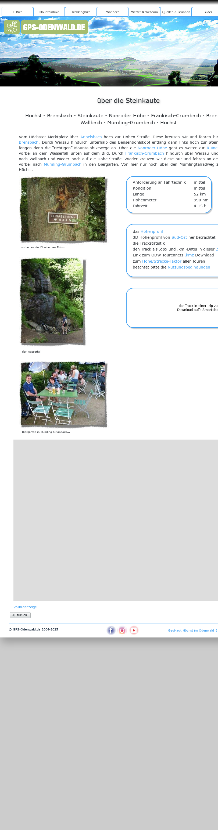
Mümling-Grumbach (62, 164)
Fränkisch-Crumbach (144, 153)
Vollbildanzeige (25, 607)
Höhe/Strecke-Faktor (161, 261)
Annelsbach (91, 137)
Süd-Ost (179, 237)
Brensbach (28, 142)
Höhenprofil (152, 231)
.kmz (189, 255)
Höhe (162, 148)
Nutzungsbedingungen (189, 267)
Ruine (212, 148)
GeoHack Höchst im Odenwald (191, 630)
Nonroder (146, 148)
